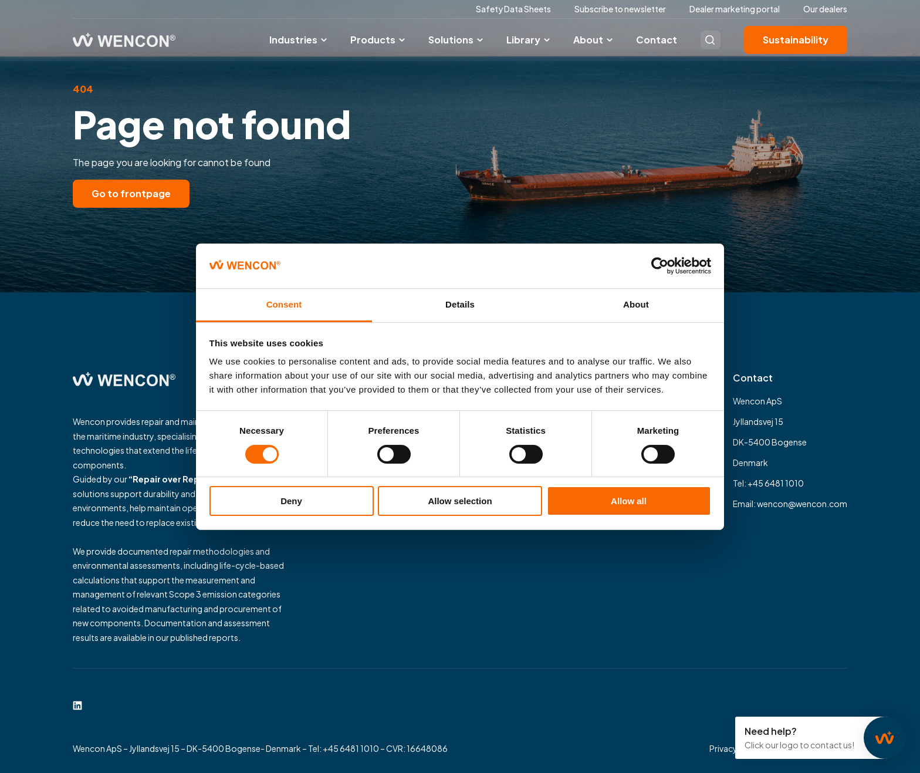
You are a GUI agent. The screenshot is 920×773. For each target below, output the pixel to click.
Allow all (629, 501)
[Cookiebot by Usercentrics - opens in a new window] (659, 266)
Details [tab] (460, 304)
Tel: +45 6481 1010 (768, 483)
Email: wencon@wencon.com (790, 503)
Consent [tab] (284, 304)
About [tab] (636, 304)
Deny (291, 501)
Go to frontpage (131, 193)
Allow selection (460, 501)
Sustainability (795, 39)
